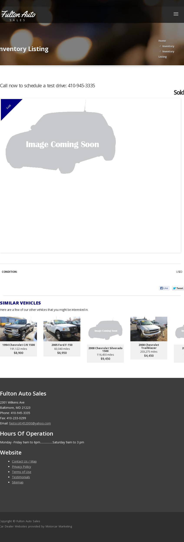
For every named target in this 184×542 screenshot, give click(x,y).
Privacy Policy (21, 467)
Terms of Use (21, 472)
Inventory (168, 46)
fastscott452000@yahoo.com (30, 423)
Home (162, 41)
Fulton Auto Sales (28, 521)
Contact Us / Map (24, 461)
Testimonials (21, 477)
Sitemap (17, 482)
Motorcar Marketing (59, 526)
